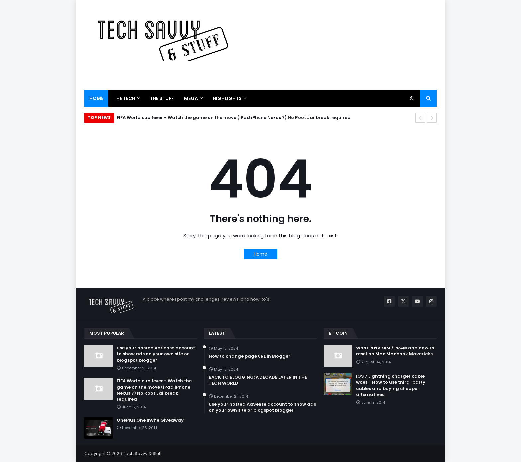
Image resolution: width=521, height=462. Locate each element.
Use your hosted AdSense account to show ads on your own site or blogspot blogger (156, 354)
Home (260, 254)
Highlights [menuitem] (227, 98)
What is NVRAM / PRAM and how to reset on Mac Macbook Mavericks (395, 351)
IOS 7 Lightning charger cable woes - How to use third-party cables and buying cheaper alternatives (390, 385)
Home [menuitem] (96, 98)
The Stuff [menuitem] (162, 98)
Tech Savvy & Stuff (142, 453)
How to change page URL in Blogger (249, 356)
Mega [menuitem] (191, 98)
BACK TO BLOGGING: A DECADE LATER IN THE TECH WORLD (258, 380)
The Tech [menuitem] (124, 98)
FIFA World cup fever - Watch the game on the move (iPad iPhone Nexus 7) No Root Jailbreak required (234, 118)
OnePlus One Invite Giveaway (150, 420)
